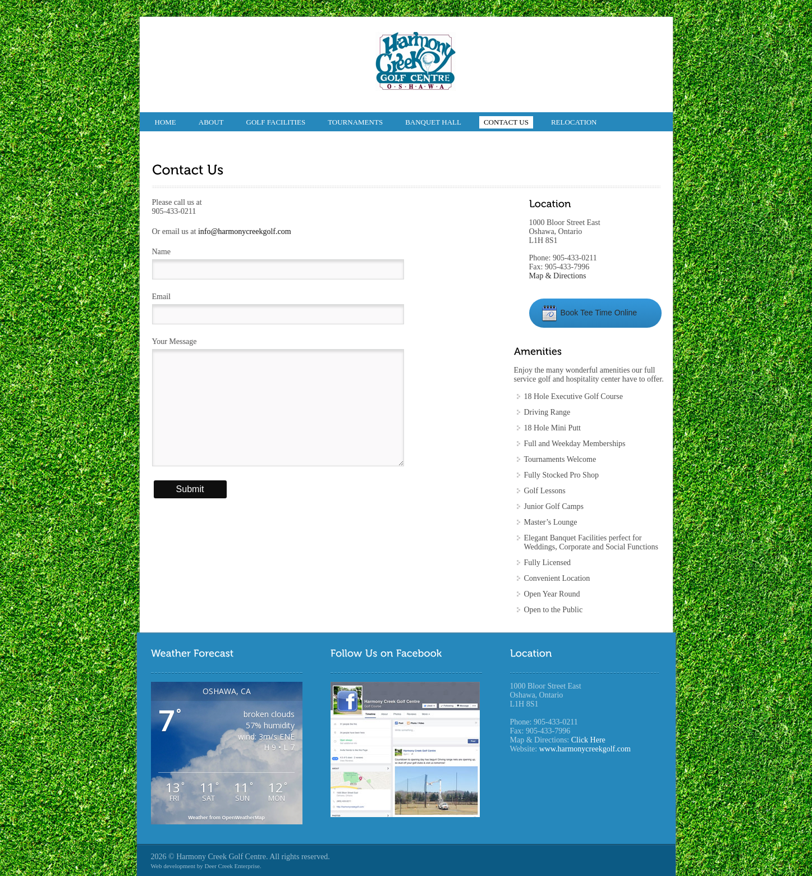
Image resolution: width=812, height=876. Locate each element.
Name (161, 251)
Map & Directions (557, 276)
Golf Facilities (276, 122)
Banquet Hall (433, 122)
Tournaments (355, 122)
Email (161, 296)
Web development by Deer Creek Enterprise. (206, 866)
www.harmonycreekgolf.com (585, 749)
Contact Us (506, 122)
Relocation (574, 122)
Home (165, 122)
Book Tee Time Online (588, 312)
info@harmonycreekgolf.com (244, 231)
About (211, 122)
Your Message (174, 341)
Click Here (588, 740)
